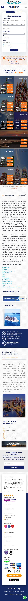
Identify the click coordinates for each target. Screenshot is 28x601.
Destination (6, 22)
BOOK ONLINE (8, 506)
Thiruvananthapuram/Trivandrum (12, 287)
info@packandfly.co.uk (16, 594)
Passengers (6, 35)
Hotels (13, 357)
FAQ (6, 543)
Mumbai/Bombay (7, 283)
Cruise (17, 357)
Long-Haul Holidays (10, 515)
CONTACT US (8, 541)
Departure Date (7, 26)
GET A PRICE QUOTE (9, 509)
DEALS (3, 357)
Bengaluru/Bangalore (8, 271)
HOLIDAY (8, 357)
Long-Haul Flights (9, 513)
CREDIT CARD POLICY (9, 532)
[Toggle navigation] (25, 7)
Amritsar (4, 269)
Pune (3, 285)
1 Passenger (14, 37)
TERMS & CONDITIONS (10, 534)
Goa (3, 276)
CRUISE (6, 519)
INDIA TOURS (8, 517)
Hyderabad (5, 278)
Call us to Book (14, 63)
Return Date (6, 31)
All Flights (7, 45)
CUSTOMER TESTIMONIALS (10, 545)
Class (4, 40)
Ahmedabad (5, 267)
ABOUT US (7, 539)
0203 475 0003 (14, 3)
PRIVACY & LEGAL (9, 536)
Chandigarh (5, 273)
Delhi (3, 274)
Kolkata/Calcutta (7, 281)
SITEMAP (7, 511)
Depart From (6, 18)
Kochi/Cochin (6, 280)
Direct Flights (8, 47)
